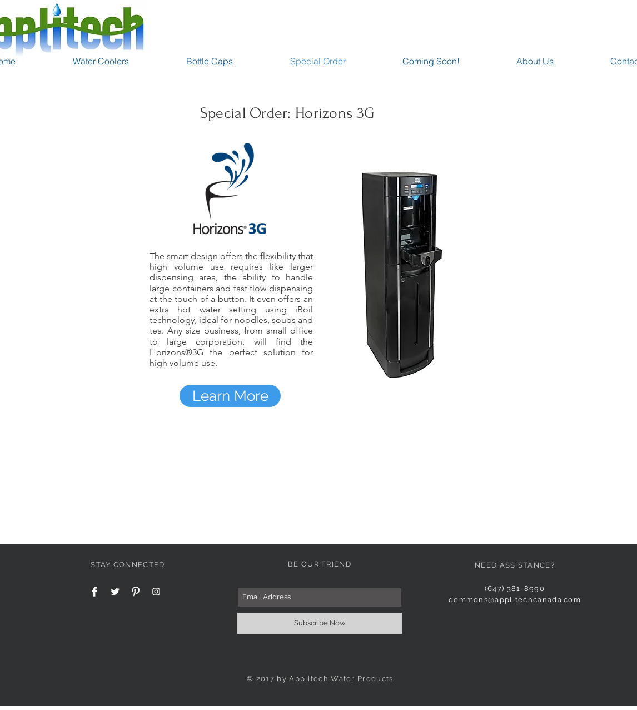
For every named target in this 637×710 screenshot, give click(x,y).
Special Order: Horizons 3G (287, 113)
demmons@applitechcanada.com (515, 599)
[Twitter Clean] (115, 592)
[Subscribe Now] (319, 623)
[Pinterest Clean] (136, 592)
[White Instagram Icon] (156, 592)
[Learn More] (230, 396)
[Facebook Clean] (94, 592)
